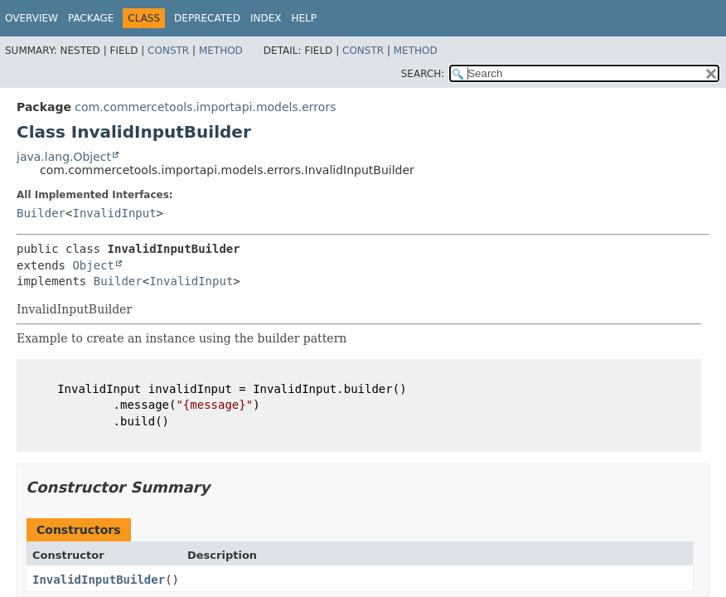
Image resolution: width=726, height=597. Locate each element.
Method (221, 50)
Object (93, 265)
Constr (168, 50)
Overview (31, 18)
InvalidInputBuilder (98, 579)
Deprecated (207, 18)
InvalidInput (114, 213)
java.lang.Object (64, 156)
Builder (41, 213)
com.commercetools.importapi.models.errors (205, 107)
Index (266, 18)
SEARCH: (423, 74)
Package (91, 18)
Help (304, 18)
